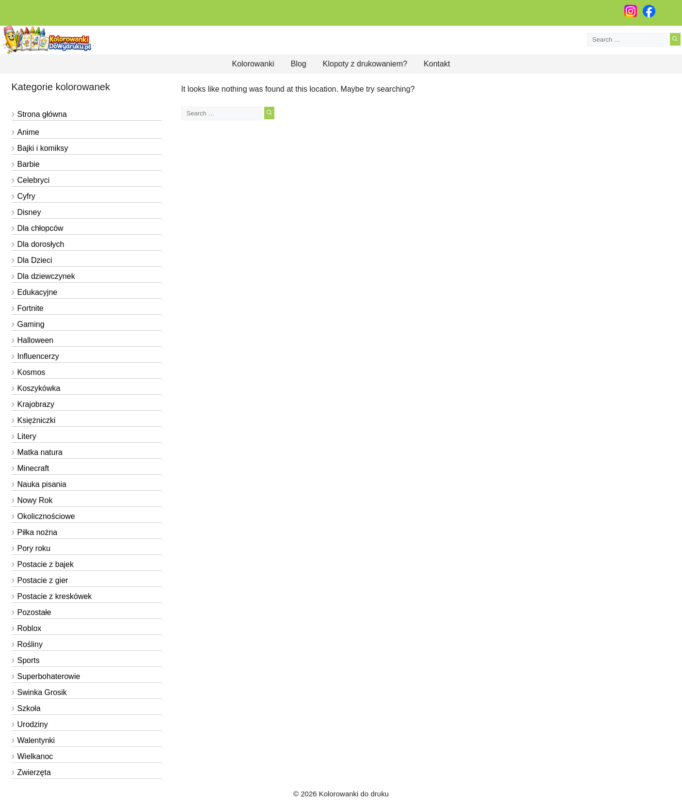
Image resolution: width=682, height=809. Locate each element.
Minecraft (33, 468)
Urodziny (32, 724)
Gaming (31, 324)
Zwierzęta (34, 772)
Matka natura (40, 452)
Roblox (29, 628)
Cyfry (26, 196)
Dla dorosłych (40, 244)
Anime (28, 132)
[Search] (675, 39)
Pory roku (33, 548)
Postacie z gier (42, 580)
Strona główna (42, 114)
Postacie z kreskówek (54, 596)
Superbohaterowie (48, 676)
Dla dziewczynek (46, 276)
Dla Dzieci (34, 260)
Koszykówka (39, 388)
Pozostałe (34, 612)
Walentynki (36, 740)
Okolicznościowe (46, 516)
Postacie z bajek (45, 564)
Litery (26, 436)
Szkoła (29, 708)
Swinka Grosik (42, 692)
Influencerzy (38, 356)
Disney (29, 212)
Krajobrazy (35, 404)
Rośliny (30, 644)
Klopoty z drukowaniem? (365, 64)
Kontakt (437, 64)
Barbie (28, 164)
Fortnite (30, 308)
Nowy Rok (35, 500)
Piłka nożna (37, 532)
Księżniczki (36, 420)
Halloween (35, 340)
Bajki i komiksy (42, 148)
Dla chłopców (40, 228)
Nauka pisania (41, 484)
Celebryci (33, 180)
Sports (28, 660)
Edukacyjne (37, 292)
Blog (298, 64)
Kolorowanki (253, 64)
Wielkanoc (35, 756)
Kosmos (31, 372)
